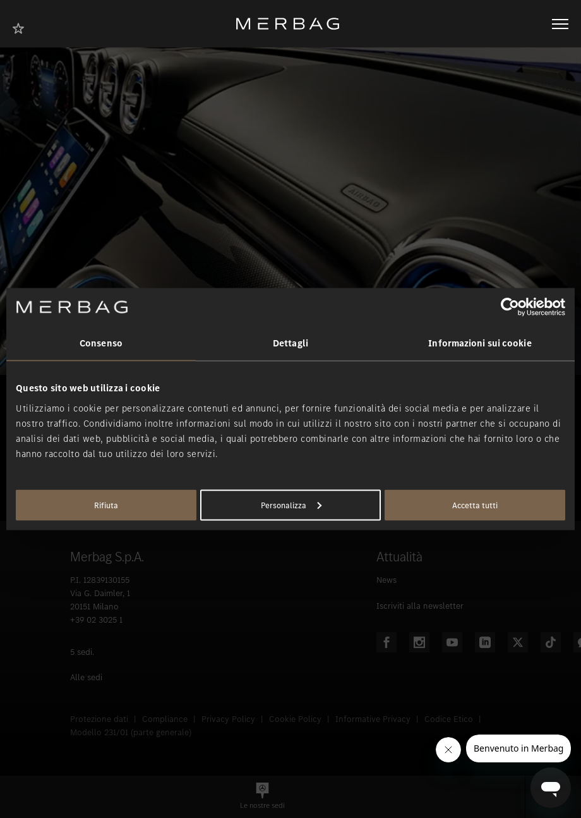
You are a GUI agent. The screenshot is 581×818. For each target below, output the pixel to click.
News (386, 580)
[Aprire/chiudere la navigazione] (560, 24)
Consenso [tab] (101, 343)
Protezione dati (99, 719)
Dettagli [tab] (290, 343)
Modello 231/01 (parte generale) (130, 732)
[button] (262, 797)
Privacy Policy (228, 719)
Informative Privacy (372, 719)
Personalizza (291, 504)
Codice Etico (448, 719)
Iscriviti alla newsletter (420, 606)
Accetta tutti (475, 504)
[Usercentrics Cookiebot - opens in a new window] (510, 307)
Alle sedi (86, 677)
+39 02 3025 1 (96, 620)
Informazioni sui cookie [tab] (479, 343)
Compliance (165, 719)
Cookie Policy (295, 719)
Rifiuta (106, 504)
